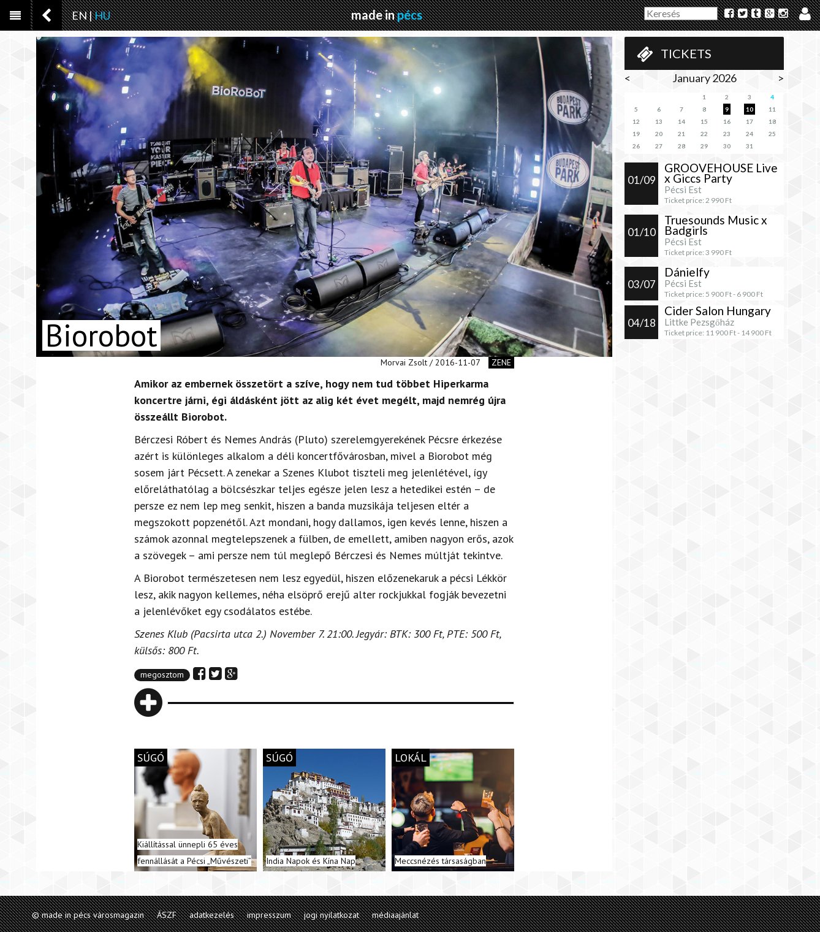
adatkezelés (211, 914)
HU (102, 15)
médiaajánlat (395, 914)
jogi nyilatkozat (331, 914)
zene (501, 362)
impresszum (269, 914)
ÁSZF (167, 914)
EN (79, 15)
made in (386, 14)
